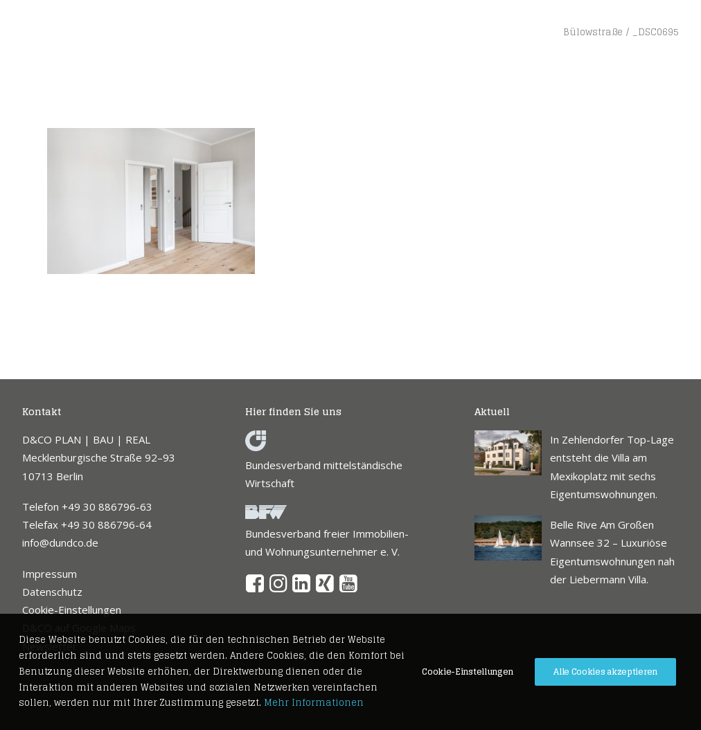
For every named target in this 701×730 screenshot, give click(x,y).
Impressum (49, 574)
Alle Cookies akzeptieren (605, 671)
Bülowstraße (593, 32)
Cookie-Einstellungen (71, 610)
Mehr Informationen (314, 703)
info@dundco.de (60, 542)
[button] (255, 588)
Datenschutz (52, 592)
